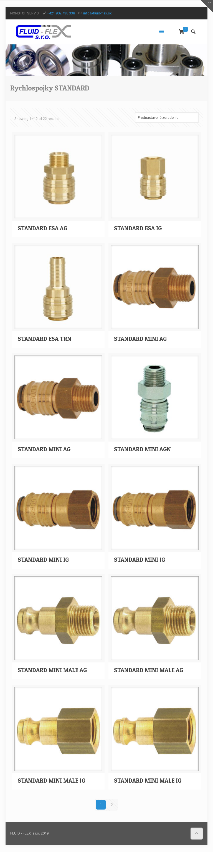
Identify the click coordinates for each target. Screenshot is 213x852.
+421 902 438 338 (61, 13)
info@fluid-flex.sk (97, 13)
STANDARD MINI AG (140, 338)
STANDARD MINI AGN (142, 449)
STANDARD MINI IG (43, 559)
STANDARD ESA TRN (44, 338)
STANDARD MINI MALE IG (51, 780)
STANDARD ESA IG (138, 228)
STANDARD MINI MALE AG (52, 670)
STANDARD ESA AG (42, 228)
